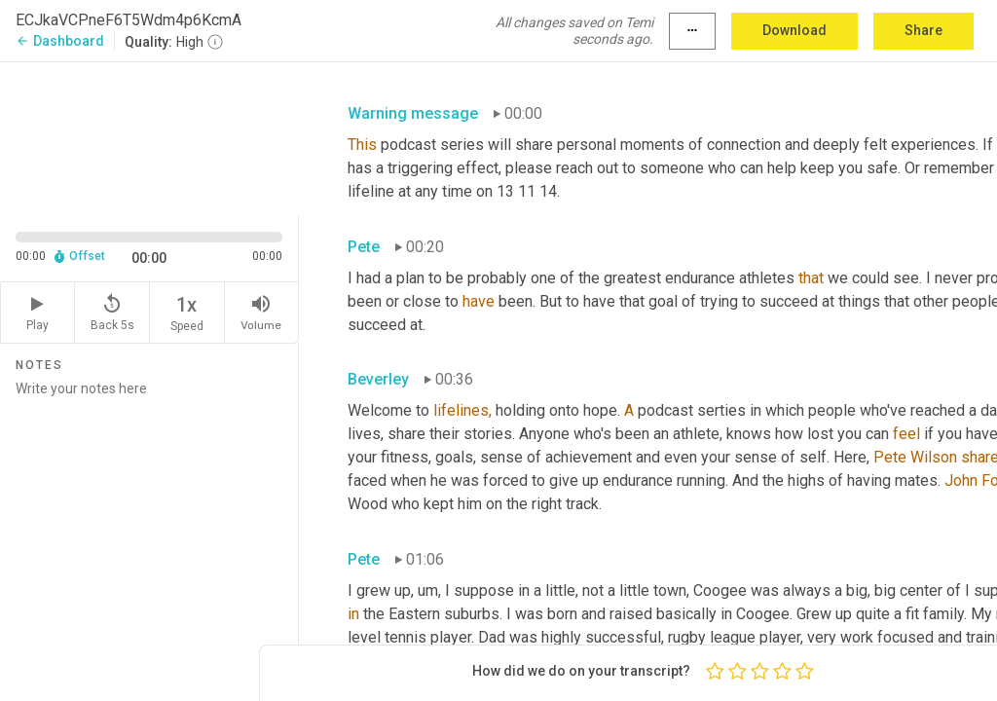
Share (923, 30)
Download (794, 30)
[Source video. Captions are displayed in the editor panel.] (149, 137)
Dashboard (60, 41)
